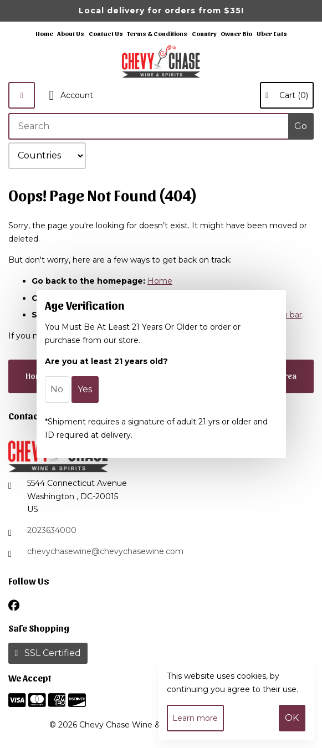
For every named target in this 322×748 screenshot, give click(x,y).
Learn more (195, 718)
